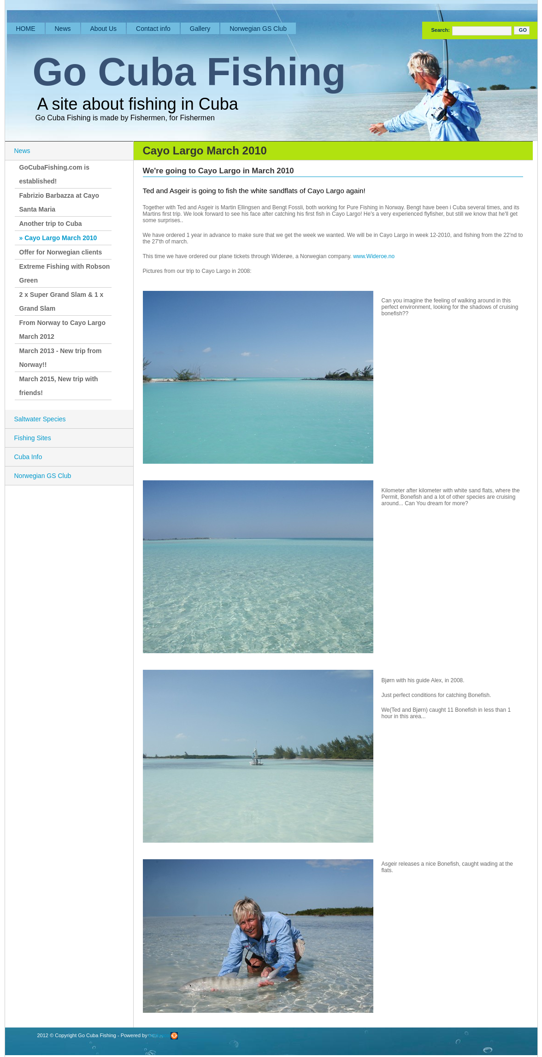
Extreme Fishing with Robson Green (64, 273)
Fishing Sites (32, 438)
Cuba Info (28, 457)
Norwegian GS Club (258, 28)
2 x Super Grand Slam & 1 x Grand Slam (61, 301)
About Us (103, 28)
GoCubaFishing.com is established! (54, 174)
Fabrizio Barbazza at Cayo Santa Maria (59, 202)
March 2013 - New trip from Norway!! (60, 357)
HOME (25, 28)
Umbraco (163, 1035)
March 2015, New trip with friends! (58, 385)
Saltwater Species (40, 419)
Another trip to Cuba (50, 223)
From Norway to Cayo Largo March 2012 (62, 329)
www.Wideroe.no (374, 256)
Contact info (153, 28)
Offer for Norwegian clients (60, 252)
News (63, 28)
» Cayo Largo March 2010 (58, 238)
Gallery (200, 28)
